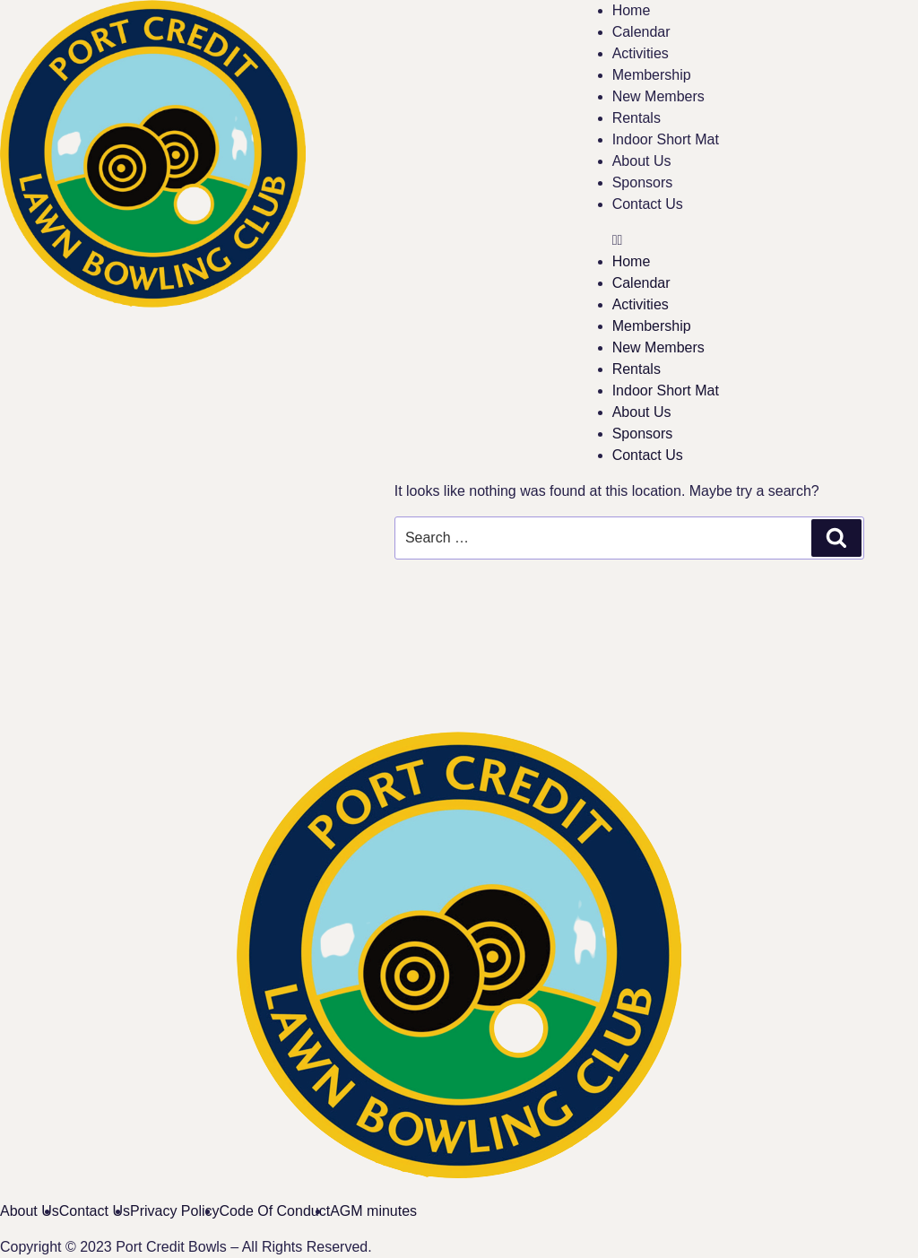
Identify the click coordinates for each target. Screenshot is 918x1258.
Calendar (641, 31)
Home (631, 10)
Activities (640, 53)
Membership (651, 74)
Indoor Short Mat (665, 139)
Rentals (636, 118)
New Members (658, 96)
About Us (641, 161)
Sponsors (642, 182)
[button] (765, 240)
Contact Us (647, 204)
